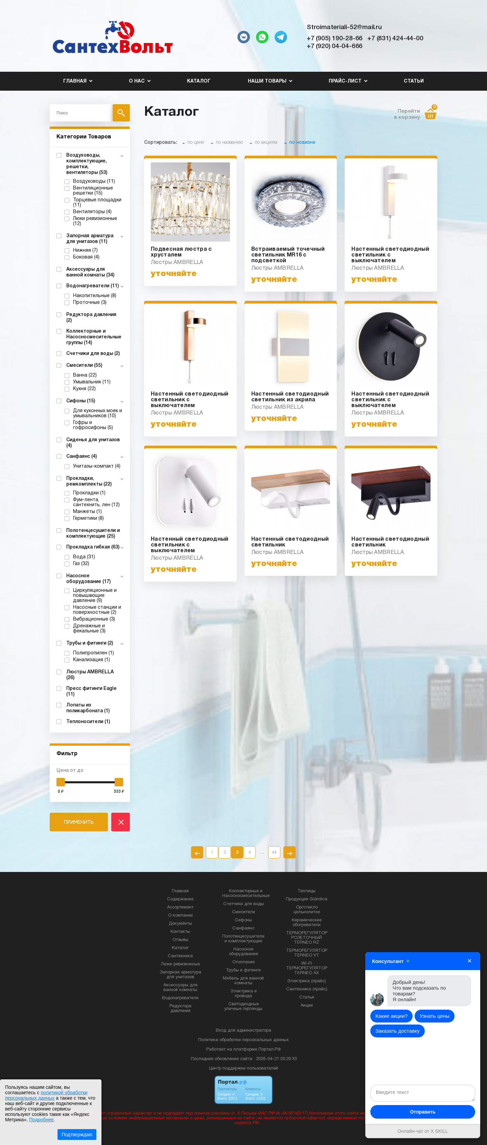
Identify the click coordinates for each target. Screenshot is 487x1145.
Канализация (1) (91, 660)
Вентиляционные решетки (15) (93, 191)
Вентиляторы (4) (92, 212)
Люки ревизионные (180, 964)
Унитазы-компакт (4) (96, 466)
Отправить (422, 1112)
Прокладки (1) (89, 493)
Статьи (414, 81)
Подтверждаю (77, 1134)
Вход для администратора (243, 1031)
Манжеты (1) (87, 512)
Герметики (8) (88, 518)
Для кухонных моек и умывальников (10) (97, 413)
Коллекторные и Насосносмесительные (246, 893)
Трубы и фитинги (243, 970)
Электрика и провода (243, 993)
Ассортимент (180, 907)
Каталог (199, 81)
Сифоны (243, 920)
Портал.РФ (269, 1050)
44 (274, 852)
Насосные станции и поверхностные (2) (97, 610)
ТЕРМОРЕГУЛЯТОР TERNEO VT (306, 953)
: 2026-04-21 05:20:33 (275, 1059)
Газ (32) (81, 564)
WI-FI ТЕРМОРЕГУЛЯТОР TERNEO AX (306, 968)
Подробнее (41, 1119)
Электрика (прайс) (306, 981)
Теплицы (307, 891)
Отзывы (180, 940)
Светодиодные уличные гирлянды (243, 1006)
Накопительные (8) (94, 296)
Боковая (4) (86, 257)
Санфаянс (243, 928)
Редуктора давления (180, 1008)
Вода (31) (84, 557)
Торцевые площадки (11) (97, 202)
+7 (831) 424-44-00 (395, 39)
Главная (180, 891)
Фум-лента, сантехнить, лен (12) (96, 502)
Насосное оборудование (243, 951)
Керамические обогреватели (307, 922)
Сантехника (180, 956)
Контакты (180, 932)
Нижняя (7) (85, 250)
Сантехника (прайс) (306, 989)
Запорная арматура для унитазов (180, 974)
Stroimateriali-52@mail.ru (344, 27)
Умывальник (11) (92, 382)
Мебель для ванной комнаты (243, 980)
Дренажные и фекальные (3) (89, 628)
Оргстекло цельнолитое (307, 909)
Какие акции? (391, 1016)
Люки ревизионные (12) (95, 221)
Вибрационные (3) (94, 619)
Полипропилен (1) (93, 653)
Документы (180, 924)
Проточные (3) (90, 302)
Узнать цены (434, 1016)
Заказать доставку (397, 1031)
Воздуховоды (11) (94, 181)
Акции (307, 1006)
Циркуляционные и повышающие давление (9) (95, 595)
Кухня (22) (84, 389)
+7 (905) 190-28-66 (335, 39)
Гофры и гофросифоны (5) (93, 425)
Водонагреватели (180, 998)
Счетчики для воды (243, 904)
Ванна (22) (85, 375)
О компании (180, 916)
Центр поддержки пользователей (243, 1069)
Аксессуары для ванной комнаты (180, 987)
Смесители (243, 912)
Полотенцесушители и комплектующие (243, 939)
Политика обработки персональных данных (243, 1040)
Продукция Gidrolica (306, 899)
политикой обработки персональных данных (46, 1095)
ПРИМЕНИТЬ (79, 822)
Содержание (180, 899)
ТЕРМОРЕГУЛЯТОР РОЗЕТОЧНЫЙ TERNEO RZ (306, 938)
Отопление (243, 962)
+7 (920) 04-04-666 (335, 46)
